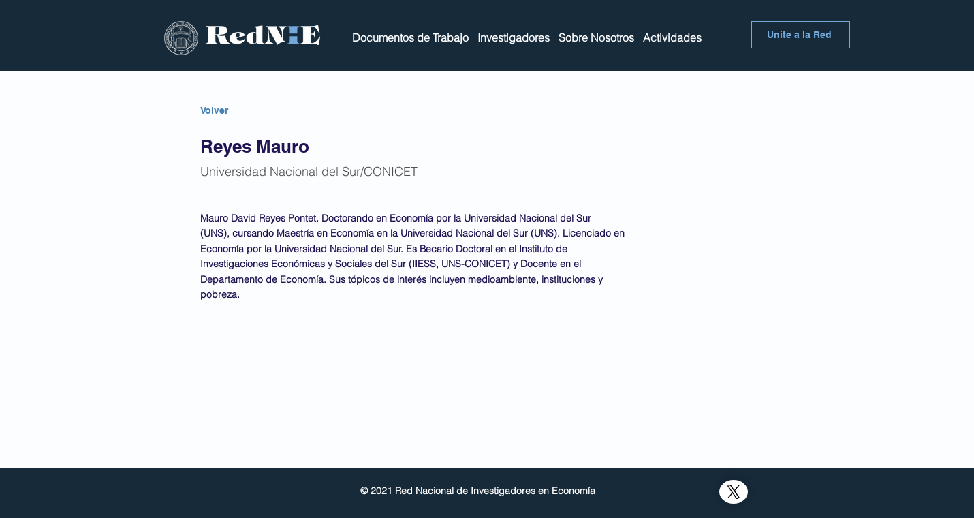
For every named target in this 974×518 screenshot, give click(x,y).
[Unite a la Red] (800, 34)
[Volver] (248, 111)
